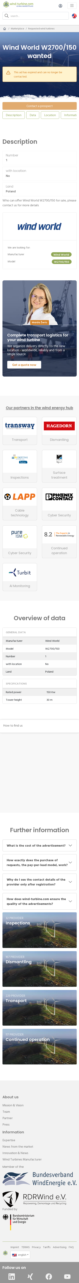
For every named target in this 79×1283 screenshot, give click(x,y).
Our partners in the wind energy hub (39, 408)
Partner (7, 1118)
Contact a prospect (40, 106)
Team (6, 1112)
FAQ (71, 1247)
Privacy (36, 1247)
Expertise (8, 1140)
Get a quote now (24, 365)
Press (6, 1124)
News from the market (17, 1146)
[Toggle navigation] (72, 5)
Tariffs (47, 1247)
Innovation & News (15, 1153)
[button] (74, 15)
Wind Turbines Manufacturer (22, 1159)
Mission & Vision (13, 1105)
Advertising (59, 1247)
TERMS (25, 1247)
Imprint (14, 1247)
